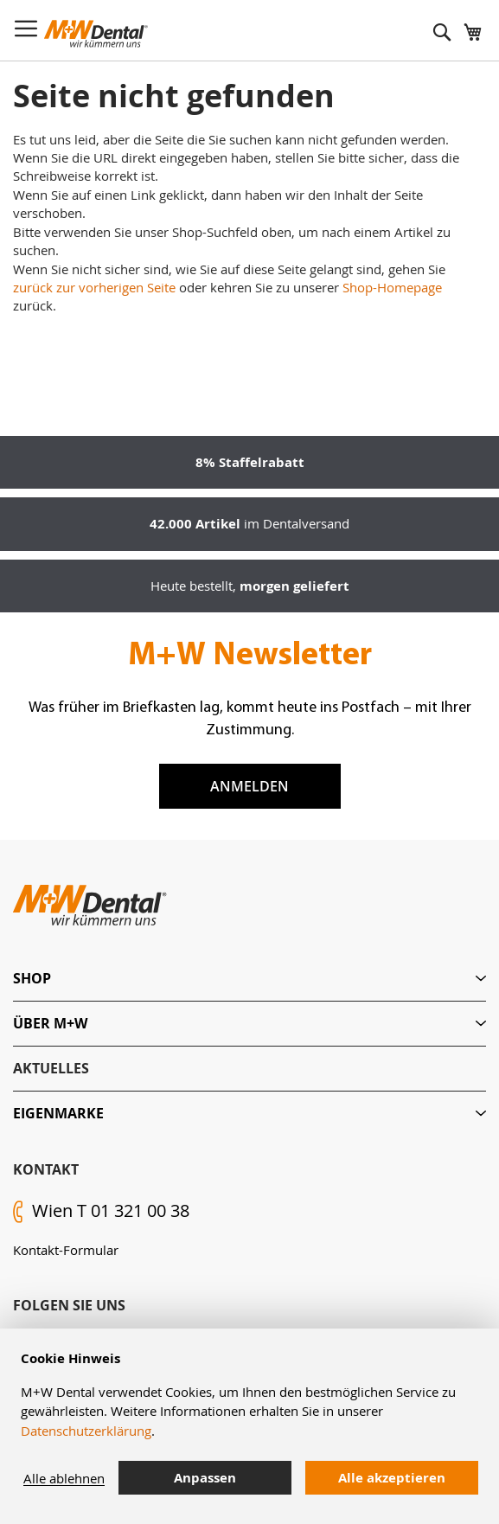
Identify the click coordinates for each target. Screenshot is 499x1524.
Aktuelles (51, 1068)
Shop (32, 978)
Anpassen (205, 1478)
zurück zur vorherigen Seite (94, 287)
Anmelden (249, 786)
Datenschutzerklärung (86, 1430)
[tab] (249, 978)
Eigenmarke (58, 1113)
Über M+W (50, 1023)
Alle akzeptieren (391, 1478)
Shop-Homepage (392, 287)
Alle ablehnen (64, 1478)
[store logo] (96, 33)
